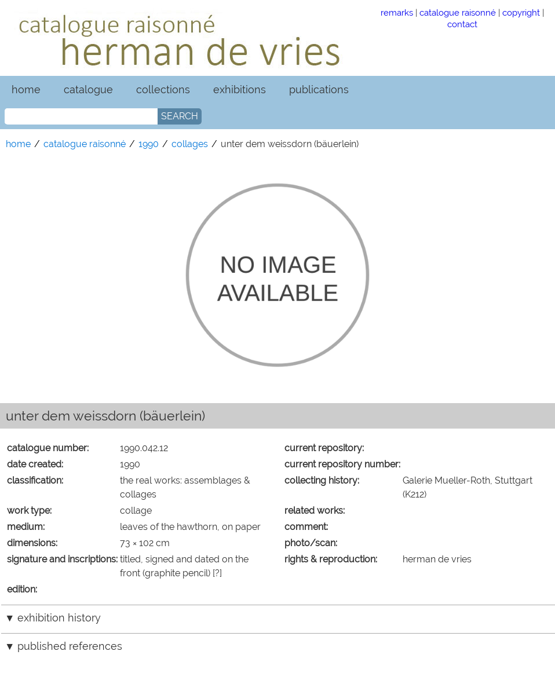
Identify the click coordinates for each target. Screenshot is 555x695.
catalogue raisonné (457, 12)
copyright (521, 12)
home (26, 89)
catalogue (88, 89)
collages (189, 143)
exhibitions (239, 89)
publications (319, 89)
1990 (148, 143)
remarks (397, 12)
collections (163, 89)
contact (462, 24)
